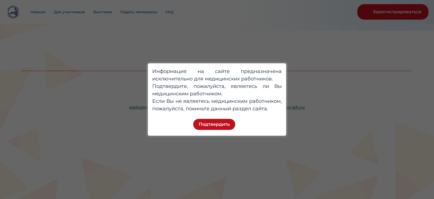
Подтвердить (214, 124)
